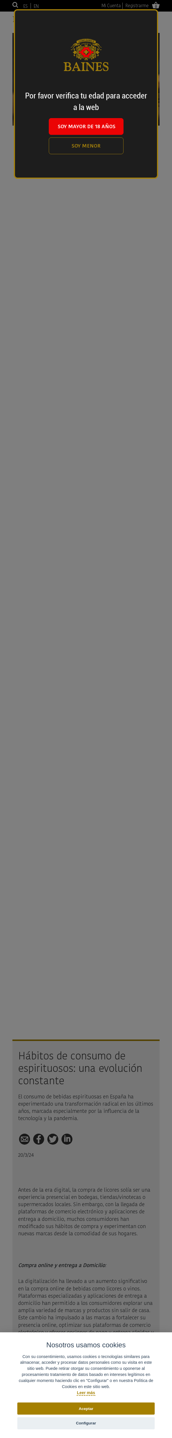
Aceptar (86, 1409)
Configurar (86, 1423)
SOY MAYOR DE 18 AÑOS (86, 126)
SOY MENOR (86, 145)
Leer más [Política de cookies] (86, 1392)
